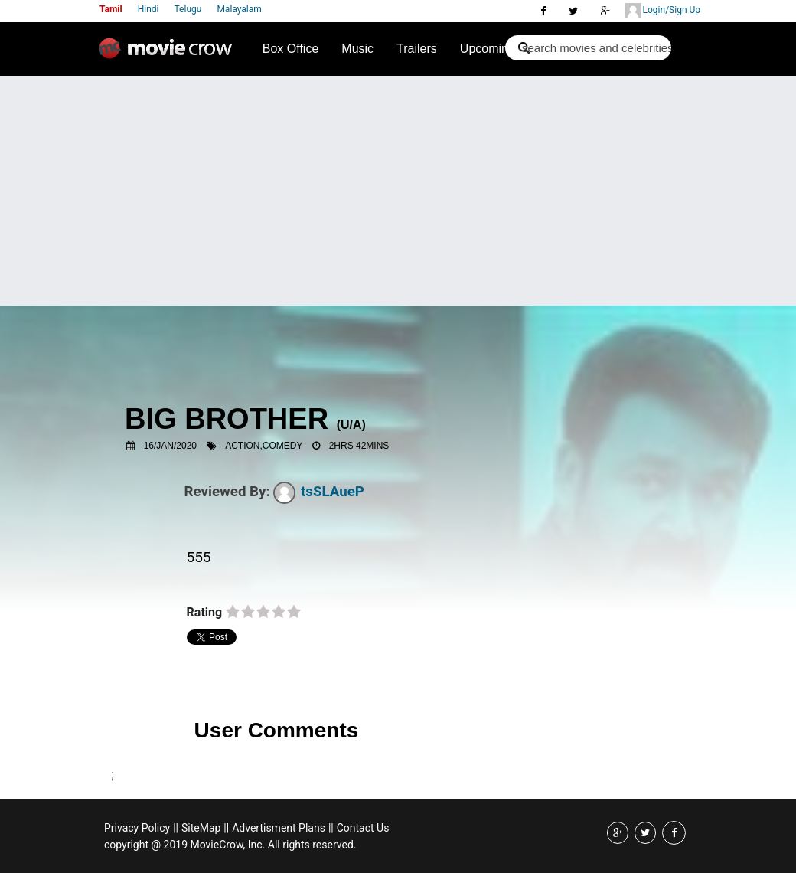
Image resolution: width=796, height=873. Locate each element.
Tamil (111, 9)
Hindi (148, 9)
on (232, 612)
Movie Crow (169, 54)
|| (175, 828)
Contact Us (363, 828)
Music (357, 48)
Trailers (416, 48)
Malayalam (239, 9)
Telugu (188, 9)
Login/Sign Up (662, 10)
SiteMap (200, 828)
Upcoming (487, 48)
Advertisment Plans (278, 828)
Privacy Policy (137, 828)
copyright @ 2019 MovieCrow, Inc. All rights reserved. (230, 845)
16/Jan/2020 (170, 445)
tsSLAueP (318, 491)
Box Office (291, 48)
